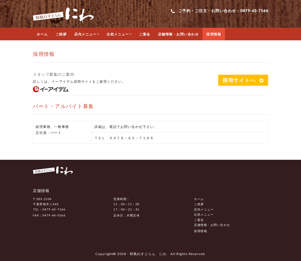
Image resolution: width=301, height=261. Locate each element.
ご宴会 (144, 34)
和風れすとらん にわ (148, 254)
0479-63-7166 (254, 10)
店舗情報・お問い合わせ (178, 34)
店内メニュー (85, 34)
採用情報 (213, 34)
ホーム (42, 34)
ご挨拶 (61, 34)
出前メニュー (118, 34)
